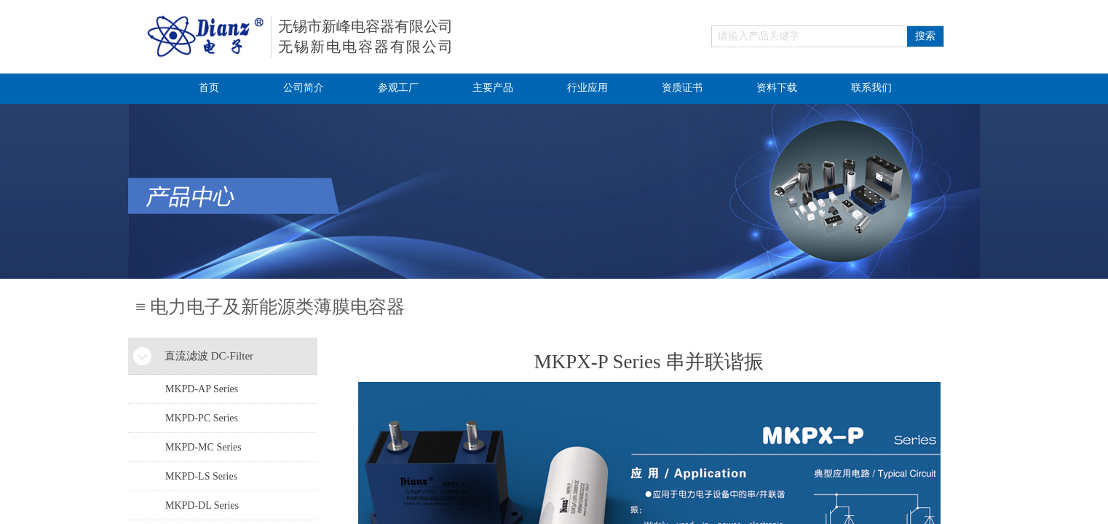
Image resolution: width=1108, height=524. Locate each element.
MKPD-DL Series (202, 505)
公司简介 (303, 87)
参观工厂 (398, 87)
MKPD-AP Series (201, 389)
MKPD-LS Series (201, 476)
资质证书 (682, 87)
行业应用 (587, 87)
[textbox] (809, 36)
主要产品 (492, 87)
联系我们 (871, 87)
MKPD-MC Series (203, 447)
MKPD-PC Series (201, 418)
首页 (209, 87)
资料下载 (776, 87)
